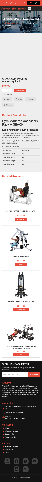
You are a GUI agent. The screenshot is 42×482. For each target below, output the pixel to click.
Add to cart (20, 91)
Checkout (21, 3)
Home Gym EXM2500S (21, 256)
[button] (29, 8)
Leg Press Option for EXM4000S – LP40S (21, 211)
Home (4, 23)
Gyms (16, 23)
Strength (10, 23)
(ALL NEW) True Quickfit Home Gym (21, 301)
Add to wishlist (7, 95)
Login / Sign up (11, 3)
